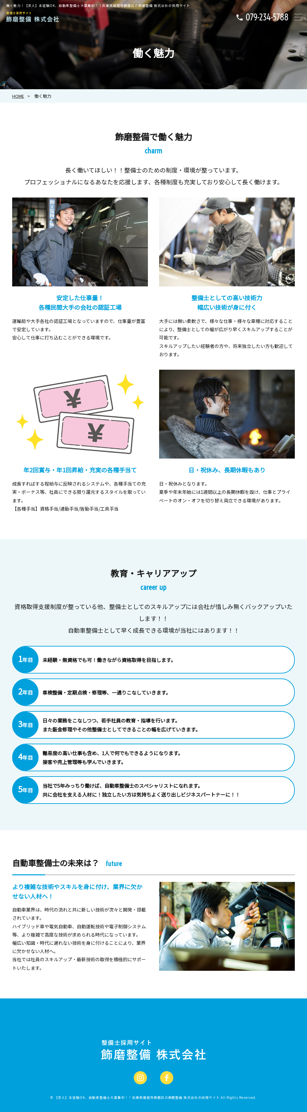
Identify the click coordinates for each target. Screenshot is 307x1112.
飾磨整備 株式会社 (137, 1097)
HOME (18, 96)
